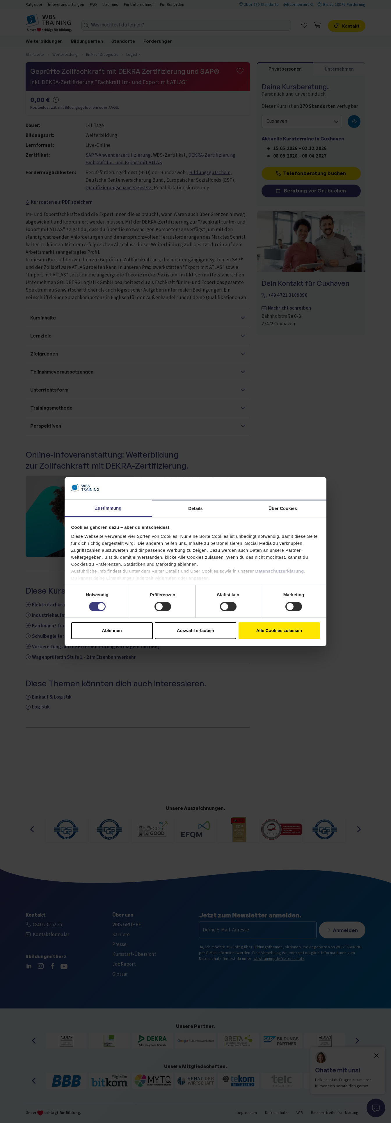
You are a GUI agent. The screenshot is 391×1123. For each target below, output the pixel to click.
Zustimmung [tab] (108, 508)
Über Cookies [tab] (283, 508)
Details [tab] (195, 508)
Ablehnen (112, 630)
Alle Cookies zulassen (279, 630)
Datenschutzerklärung (279, 571)
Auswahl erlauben (195, 630)
